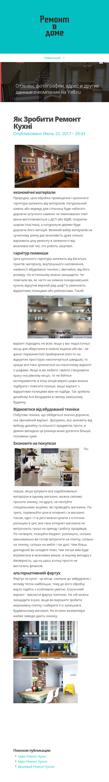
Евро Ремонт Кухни (32, 761)
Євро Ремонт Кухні (32, 756)
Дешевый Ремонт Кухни (36, 766)
